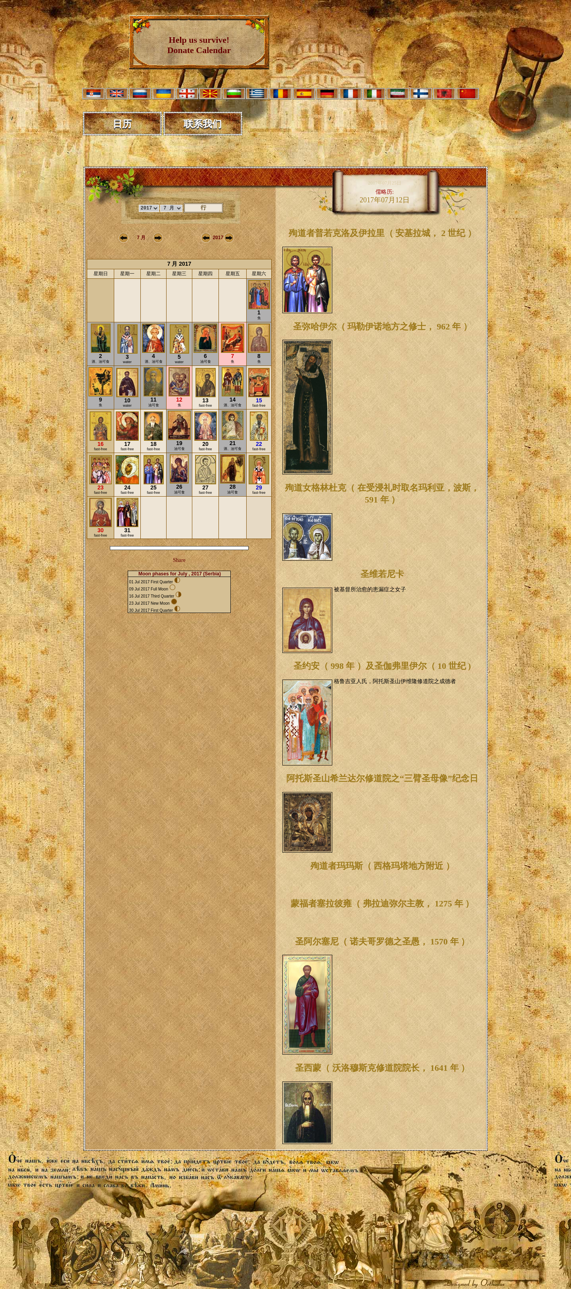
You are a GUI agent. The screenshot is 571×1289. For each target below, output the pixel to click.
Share (179, 560)
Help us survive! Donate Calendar (199, 45)
